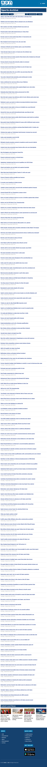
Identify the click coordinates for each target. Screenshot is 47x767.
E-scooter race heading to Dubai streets (11, 182)
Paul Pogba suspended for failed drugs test (12, 373)
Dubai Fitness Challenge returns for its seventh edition (15, 609)
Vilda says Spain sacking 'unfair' (9, 514)
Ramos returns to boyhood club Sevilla (11, 604)
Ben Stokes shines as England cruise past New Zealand (15, 328)
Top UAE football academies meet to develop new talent (16, 418)
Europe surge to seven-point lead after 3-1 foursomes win (16, 36)
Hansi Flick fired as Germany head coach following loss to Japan (18, 398)
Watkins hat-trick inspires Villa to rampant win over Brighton (17, 21)
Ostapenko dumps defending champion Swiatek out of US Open (18, 619)
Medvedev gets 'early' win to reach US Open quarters (15, 574)
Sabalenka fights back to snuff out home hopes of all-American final (19, 468)
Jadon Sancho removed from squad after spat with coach (16, 298)
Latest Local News (8, 706)
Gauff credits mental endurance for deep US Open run (15, 539)
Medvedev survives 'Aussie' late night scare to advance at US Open (18, 684)
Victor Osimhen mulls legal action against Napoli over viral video (18, 87)
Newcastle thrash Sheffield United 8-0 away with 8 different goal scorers (20, 122)
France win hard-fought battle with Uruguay (12, 318)
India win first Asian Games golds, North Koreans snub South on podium (20, 117)
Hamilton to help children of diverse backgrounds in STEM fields (18, 458)
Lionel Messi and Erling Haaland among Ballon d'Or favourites (17, 504)
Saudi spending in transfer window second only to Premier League (18, 448)
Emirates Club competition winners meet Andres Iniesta (15, 343)
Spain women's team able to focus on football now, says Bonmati (18, 107)
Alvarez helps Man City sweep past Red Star (12, 217)
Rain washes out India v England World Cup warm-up (15, 26)
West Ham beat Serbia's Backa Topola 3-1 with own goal (15, 172)
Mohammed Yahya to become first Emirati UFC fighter (15, 378)
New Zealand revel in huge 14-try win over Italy (13, 41)
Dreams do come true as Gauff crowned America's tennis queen (18, 433)
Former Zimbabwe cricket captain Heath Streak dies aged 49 (17, 644)
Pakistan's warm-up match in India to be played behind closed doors (19, 102)
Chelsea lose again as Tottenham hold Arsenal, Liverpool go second (19, 132)
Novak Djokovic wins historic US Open (11, 413)
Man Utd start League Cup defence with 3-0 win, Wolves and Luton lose (20, 97)
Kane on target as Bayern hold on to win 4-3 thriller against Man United (20, 197)
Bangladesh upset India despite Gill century (12, 288)
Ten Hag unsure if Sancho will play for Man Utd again (15, 283)
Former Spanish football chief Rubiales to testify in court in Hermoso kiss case (21, 363)
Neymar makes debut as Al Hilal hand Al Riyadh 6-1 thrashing (17, 277)
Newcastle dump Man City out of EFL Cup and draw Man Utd (16, 72)
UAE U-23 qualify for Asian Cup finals (10, 348)
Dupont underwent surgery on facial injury (12, 157)
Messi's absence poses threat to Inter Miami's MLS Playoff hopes (18, 524)
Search (26, 14)
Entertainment (5, 741)
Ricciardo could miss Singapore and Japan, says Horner (15, 599)
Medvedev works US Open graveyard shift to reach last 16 (16, 654)
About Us (27, 737)
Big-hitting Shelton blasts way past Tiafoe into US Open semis (17, 529)
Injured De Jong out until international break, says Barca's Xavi (17, 112)
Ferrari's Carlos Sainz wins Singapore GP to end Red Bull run (16, 257)
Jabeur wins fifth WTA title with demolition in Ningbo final (16, 16)
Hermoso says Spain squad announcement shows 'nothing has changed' (20, 232)
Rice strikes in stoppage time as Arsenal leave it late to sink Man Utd (19, 634)
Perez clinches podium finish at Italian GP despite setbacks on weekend (20, 569)
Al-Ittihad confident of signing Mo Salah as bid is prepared (16, 679)
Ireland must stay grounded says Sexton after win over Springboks (18, 147)
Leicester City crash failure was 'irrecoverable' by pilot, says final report (19, 549)
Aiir (8, 762)
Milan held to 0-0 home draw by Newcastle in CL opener (15, 222)
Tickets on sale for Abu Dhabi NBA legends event (14, 303)
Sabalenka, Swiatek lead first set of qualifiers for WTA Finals (17, 162)
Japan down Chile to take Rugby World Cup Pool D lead (15, 423)
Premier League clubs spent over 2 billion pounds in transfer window (19, 659)
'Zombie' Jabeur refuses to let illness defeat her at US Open (16, 689)
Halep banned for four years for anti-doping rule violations (16, 358)
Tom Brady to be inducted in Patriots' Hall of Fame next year (17, 393)
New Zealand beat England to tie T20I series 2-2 (13, 544)
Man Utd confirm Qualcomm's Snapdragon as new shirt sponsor (17, 338)
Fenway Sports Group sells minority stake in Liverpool (15, 61)
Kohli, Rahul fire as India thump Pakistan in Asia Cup (14, 383)
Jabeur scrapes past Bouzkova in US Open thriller (14, 649)
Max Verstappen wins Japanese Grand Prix (12, 152)
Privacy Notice (28, 735)
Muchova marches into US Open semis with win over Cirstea (17, 534)
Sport (3, 739)
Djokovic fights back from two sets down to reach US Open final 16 (18, 664)
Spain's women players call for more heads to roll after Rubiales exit (19, 293)
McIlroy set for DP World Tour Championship (12, 202)
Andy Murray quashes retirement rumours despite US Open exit (17, 674)
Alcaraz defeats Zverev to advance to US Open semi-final (16, 499)
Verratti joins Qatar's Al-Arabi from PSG (11, 333)
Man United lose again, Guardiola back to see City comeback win (18, 267)
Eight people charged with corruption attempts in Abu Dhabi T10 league (20, 227)
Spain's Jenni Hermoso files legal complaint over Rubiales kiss (17, 494)
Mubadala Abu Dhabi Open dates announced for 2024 (15, 92)
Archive (40, 14)
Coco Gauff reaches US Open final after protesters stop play (16, 473)
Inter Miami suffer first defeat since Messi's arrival (14, 242)
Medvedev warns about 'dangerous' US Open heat (14, 488)
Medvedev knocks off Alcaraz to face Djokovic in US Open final (17, 438)
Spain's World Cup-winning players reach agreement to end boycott (19, 212)
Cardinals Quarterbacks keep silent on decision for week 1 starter (18, 478)
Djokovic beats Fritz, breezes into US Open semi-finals (15, 554)
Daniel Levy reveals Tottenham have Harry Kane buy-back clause (18, 207)
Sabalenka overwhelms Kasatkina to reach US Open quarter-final (18, 584)
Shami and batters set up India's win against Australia (15, 167)
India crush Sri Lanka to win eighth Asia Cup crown (14, 262)
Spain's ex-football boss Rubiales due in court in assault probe (17, 308)
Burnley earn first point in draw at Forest (11, 237)
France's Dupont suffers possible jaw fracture (13, 177)
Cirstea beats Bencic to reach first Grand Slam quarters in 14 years (18, 624)
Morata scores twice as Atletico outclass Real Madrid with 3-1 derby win (20, 127)
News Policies (28, 741)
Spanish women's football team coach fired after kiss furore (16, 559)
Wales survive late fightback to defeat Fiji (12, 403)
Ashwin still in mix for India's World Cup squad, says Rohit (16, 247)
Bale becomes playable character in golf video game (15, 272)
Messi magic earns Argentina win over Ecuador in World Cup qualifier (19, 463)
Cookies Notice (28, 734)
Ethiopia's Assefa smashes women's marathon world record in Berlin (19, 142)
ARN (5, 762)
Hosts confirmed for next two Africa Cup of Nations (14, 82)
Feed (12, 14)
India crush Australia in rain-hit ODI (10, 137)
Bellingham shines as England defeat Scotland (13, 353)
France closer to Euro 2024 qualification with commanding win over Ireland (21, 453)
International (5, 735)
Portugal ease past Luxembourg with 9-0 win (12, 368)
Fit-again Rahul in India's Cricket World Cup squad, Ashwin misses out (19, 564)
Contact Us (28, 739)
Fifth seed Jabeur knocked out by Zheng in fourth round (16, 589)
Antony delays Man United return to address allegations (15, 428)
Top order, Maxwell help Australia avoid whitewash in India (16, 77)
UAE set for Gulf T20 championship (10, 388)
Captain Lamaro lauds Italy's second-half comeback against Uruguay (19, 187)
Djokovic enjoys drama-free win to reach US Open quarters (16, 629)
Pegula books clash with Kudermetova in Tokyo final (14, 31)
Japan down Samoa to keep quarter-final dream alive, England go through (20, 56)
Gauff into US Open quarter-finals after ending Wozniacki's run (17, 614)
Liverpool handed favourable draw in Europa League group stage (18, 669)
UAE (3, 734)
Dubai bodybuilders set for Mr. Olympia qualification (14, 323)
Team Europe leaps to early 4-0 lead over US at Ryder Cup (16, 51)
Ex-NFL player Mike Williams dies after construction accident (17, 519)
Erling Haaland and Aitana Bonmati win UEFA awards (14, 695)
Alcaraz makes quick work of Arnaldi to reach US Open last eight (18, 594)
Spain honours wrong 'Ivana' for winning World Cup (14, 509)
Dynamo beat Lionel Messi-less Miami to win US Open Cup (16, 66)
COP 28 (3, 742)
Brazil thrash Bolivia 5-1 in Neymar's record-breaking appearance (18, 443)
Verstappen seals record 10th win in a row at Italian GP (15, 639)
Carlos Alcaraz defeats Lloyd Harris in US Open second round (17, 700)
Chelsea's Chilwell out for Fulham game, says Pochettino (16, 46)
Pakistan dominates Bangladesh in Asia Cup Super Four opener (17, 484)
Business (4, 737)
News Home (5, 14)
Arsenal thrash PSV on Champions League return (13, 192)
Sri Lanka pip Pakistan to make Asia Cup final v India (14, 313)
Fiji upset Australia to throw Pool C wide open (13, 252)
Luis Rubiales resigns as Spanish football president (14, 408)
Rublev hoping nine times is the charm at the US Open (15, 579)
